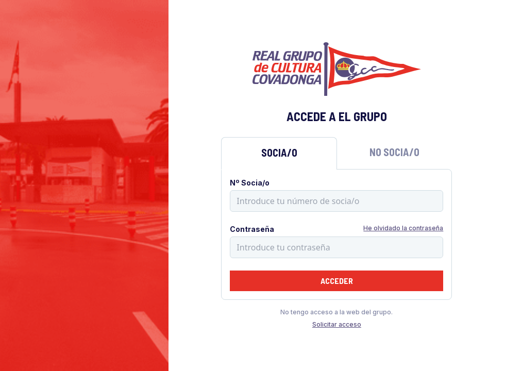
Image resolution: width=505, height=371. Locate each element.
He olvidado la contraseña (403, 228)
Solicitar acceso (336, 324)
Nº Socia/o (250, 182)
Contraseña (252, 229)
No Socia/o (394, 152)
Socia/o (279, 152)
